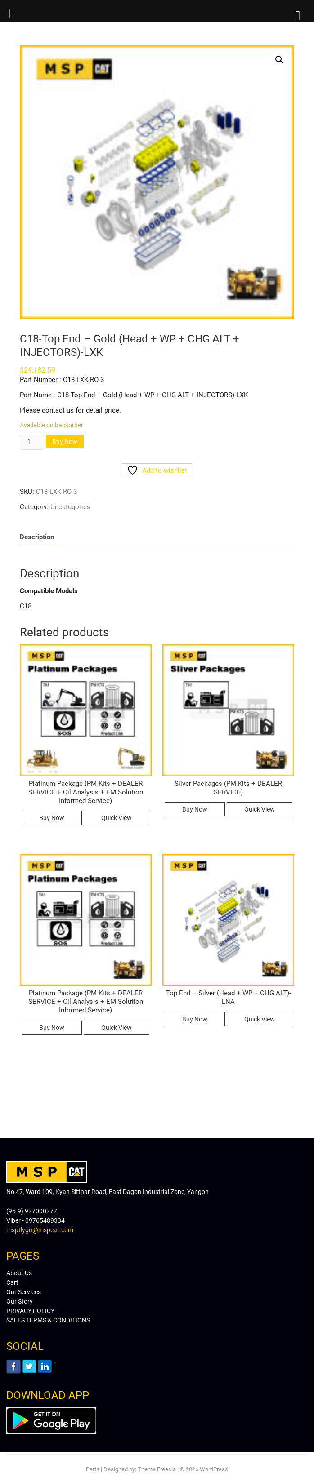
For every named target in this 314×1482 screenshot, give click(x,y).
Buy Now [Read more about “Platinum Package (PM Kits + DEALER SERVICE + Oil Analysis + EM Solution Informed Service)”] (51, 817)
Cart (12, 1282)
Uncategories (70, 507)
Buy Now (64, 441)
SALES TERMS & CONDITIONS (48, 1320)
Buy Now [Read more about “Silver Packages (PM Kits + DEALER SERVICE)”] (194, 809)
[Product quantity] (32, 442)
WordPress (214, 1469)
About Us (19, 1273)
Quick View (116, 817)
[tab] (37, 537)
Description (37, 537)
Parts (92, 1469)
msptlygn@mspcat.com (39, 1230)
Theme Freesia (157, 1469)
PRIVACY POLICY (30, 1310)
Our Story (19, 1301)
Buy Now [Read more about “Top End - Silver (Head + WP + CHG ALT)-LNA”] (194, 1019)
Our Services (23, 1292)
